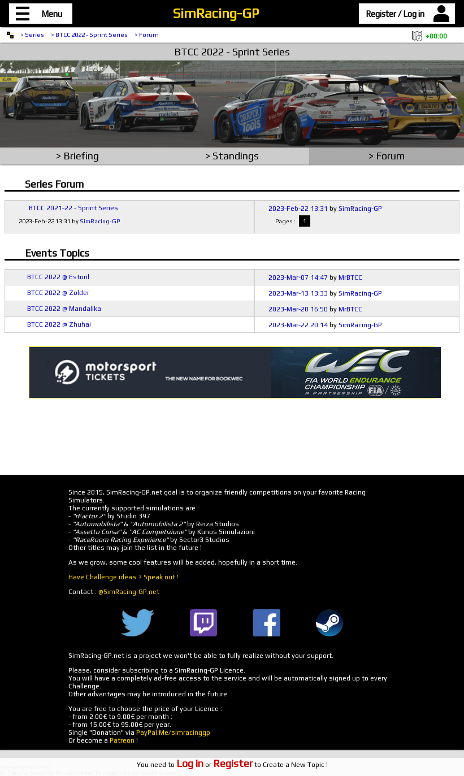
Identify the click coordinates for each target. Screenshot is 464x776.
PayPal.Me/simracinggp (173, 732)
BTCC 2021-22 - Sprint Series (73, 208)
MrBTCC (350, 277)
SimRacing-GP (216, 13)
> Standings (232, 156)
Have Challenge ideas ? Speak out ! (123, 577)
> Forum (147, 34)
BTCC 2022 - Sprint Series (232, 52)
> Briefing (77, 156)
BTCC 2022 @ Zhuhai (59, 324)
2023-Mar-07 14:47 (298, 277)
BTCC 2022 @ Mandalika (64, 309)
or (214, 765)
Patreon (122, 740)
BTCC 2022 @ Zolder (58, 293)
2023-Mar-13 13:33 (298, 293)
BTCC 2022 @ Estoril (58, 277)
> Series (32, 34)
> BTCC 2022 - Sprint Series (89, 34)
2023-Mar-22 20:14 (298, 325)
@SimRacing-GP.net (128, 592)
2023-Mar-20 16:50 (298, 309)
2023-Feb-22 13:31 (298, 209)
